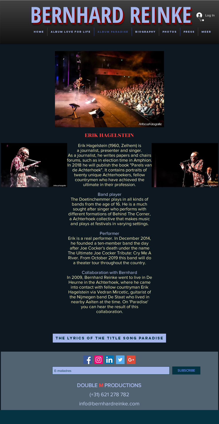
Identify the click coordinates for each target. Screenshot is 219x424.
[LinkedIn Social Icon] (109, 359)
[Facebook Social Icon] (87, 359)
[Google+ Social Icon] (131, 359)
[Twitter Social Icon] (120, 359)
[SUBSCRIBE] (186, 370)
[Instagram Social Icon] (98, 359)
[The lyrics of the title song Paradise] (109, 338)
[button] (12, 17)
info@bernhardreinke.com (109, 403)
